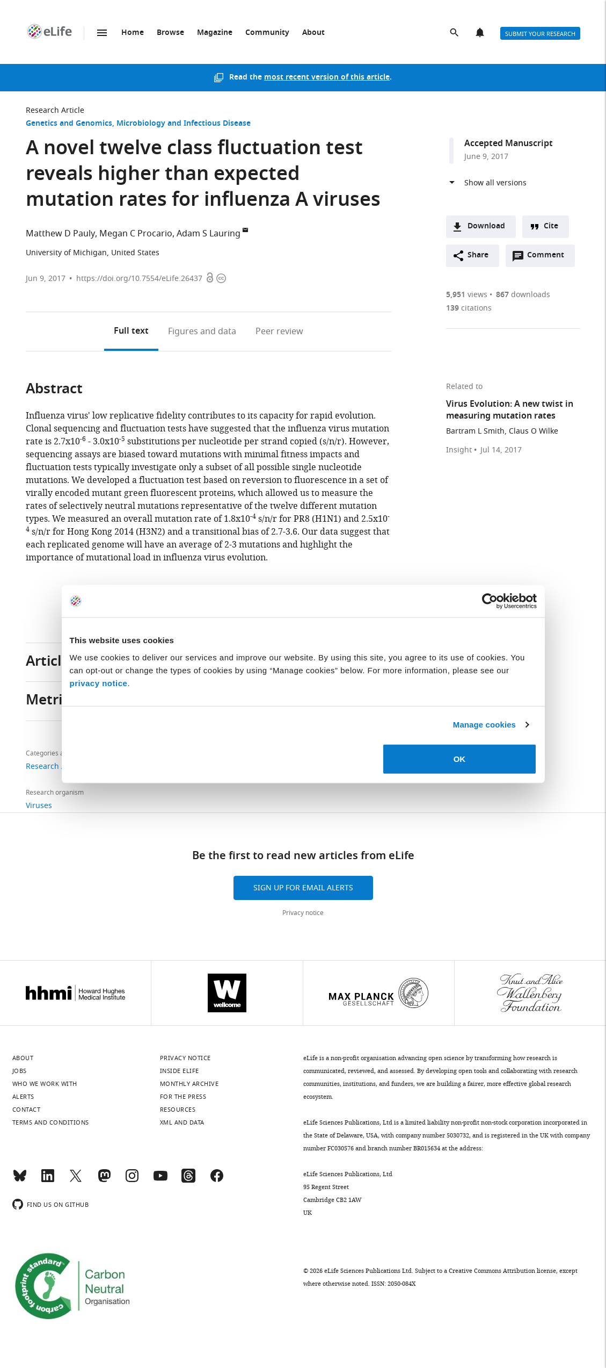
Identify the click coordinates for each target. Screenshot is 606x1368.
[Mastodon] (104, 1180)
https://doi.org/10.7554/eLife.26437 (139, 278)
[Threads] (188, 1180)
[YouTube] (160, 1180)
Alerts (480, 33)
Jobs (19, 1071)
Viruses (39, 805)
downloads (523, 294)
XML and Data (182, 1122)
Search (455, 33)
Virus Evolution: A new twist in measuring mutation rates (509, 410)
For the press (183, 1096)
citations (469, 308)
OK (460, 758)
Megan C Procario (135, 233)
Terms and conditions (50, 1122)
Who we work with (44, 1083)
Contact (26, 1109)
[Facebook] (216, 1180)
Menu (102, 32)
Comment (549, 258)
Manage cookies (484, 724)
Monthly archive (189, 1083)
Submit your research (540, 34)
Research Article (55, 110)
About (313, 33)
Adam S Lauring (208, 233)
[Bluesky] (19, 1180)
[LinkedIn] (47, 1180)
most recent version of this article (327, 77)
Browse (170, 33)
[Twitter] (75, 1180)
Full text (131, 332)
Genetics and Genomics (69, 124)
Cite (551, 226)
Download (486, 226)
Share (478, 255)
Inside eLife (179, 1071)
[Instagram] (132, 1180)
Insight (459, 450)
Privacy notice (303, 913)
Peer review (279, 331)
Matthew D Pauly (60, 233)
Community (267, 33)
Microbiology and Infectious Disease (183, 124)
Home (132, 33)
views (466, 294)
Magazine (214, 33)
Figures (202, 331)
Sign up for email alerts (303, 888)
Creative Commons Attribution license (502, 1270)
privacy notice (99, 682)
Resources (178, 1109)
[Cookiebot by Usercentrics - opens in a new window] (490, 601)
